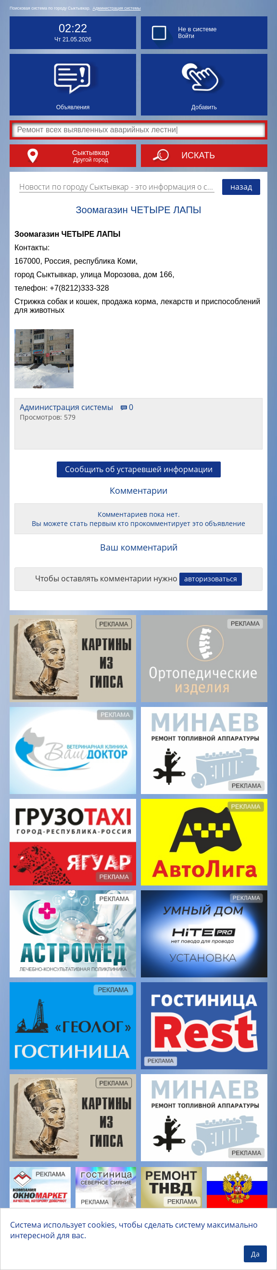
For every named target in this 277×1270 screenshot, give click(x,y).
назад (241, 186)
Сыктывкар (91, 152)
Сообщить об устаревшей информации (139, 469)
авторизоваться (210, 578)
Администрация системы (117, 8)
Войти (186, 36)
